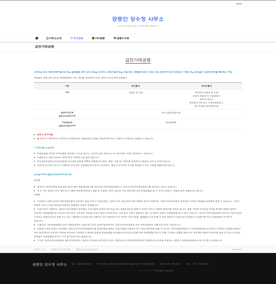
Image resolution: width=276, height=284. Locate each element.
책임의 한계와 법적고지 (87, 249)
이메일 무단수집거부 (61, 249)
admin (239, 3)
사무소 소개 (39, 249)
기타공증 (98, 38)
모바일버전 (236, 249)
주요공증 (76, 38)
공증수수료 (121, 38)
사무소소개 (53, 38)
